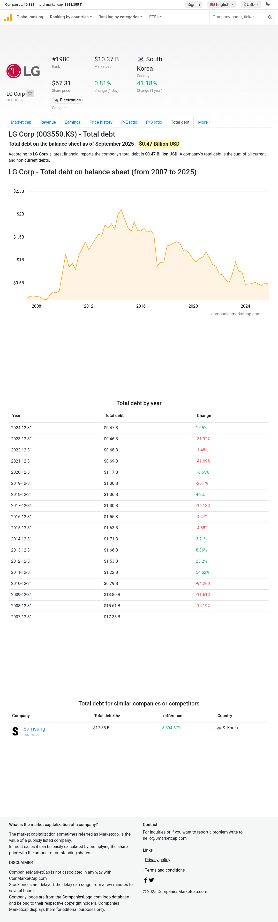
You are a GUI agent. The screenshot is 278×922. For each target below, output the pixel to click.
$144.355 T (73, 4)
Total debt (180, 122)
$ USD (249, 4)
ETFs (154, 16)
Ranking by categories (119, 16)
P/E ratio (129, 122)
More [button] (203, 122)
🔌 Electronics (67, 100)
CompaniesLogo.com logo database (95, 897)
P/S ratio (154, 122)
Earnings (73, 122)
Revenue (48, 122)
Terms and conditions (165, 870)
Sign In (193, 4)
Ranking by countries (69, 16)
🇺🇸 (220, 4)
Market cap (21, 122)
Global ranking (30, 16)
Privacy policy (157, 859)
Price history (100, 122)
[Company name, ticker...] (241, 17)
